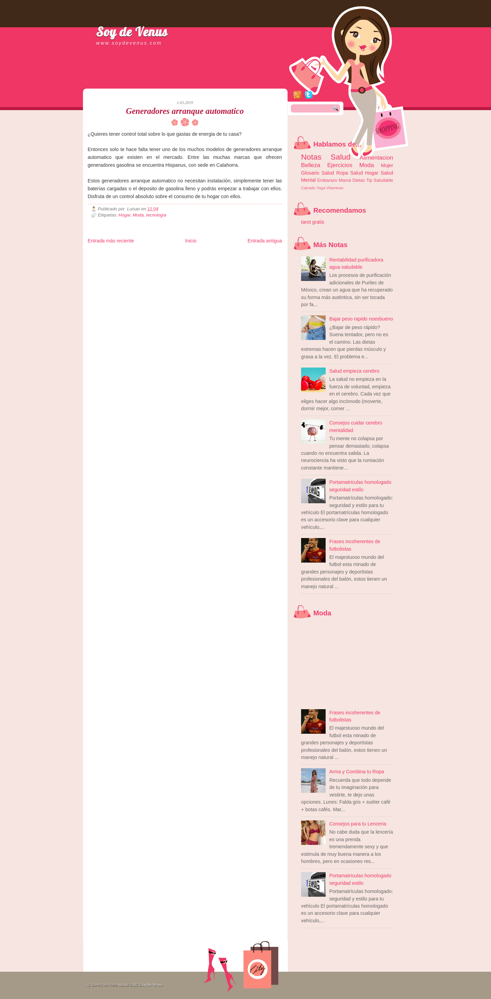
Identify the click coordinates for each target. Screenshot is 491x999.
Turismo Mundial (159, 265)
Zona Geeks (252, 254)
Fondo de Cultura (229, 254)
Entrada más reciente (111, 240)
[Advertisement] (167, 82)
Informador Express (174, 254)
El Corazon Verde (227, 265)
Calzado (308, 188)
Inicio (190, 240)
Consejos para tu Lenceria (357, 823)
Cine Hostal (206, 259)
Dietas (358, 180)
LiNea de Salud (147, 254)
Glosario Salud (317, 173)
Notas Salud (326, 156)
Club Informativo (202, 254)
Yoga (320, 188)
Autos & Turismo (253, 259)
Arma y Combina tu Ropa (356, 771)
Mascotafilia (107, 265)
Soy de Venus (132, 32)
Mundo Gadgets (227, 259)
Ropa (342, 173)
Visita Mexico (203, 265)
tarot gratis (312, 222)
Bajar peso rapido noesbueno (361, 319)
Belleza (310, 165)
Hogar (124, 215)
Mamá (345, 180)
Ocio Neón (139, 259)
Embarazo (327, 180)
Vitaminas (334, 188)
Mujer (387, 165)
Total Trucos (187, 259)
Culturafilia (250, 265)
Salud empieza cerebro (354, 371)
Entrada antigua (265, 240)
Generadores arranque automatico (185, 111)
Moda (138, 215)
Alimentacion (376, 157)
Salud (356, 173)
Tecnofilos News (118, 259)
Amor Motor (268, 265)
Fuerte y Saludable (162, 259)
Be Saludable (124, 254)
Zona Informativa (100, 254)
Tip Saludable (379, 180)
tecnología (156, 215)
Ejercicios (339, 165)
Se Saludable (182, 265)
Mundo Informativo (131, 265)
